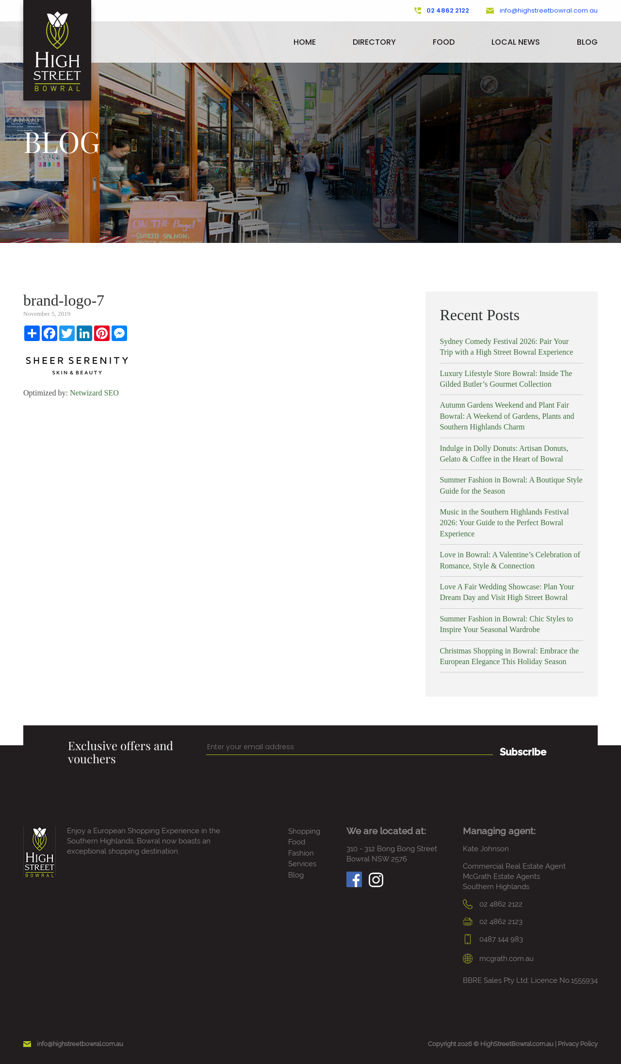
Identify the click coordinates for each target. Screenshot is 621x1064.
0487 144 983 (493, 939)
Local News (515, 42)
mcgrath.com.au (498, 958)
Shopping (304, 831)
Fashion (301, 853)
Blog (587, 42)
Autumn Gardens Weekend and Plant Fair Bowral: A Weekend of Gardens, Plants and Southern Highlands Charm (507, 416)
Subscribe (523, 752)
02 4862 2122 (442, 10)
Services (302, 863)
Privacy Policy (578, 1043)
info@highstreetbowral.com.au (542, 10)
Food (444, 42)
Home (305, 42)
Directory (374, 42)
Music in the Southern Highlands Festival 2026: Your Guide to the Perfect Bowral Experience (504, 523)
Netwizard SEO (94, 393)
